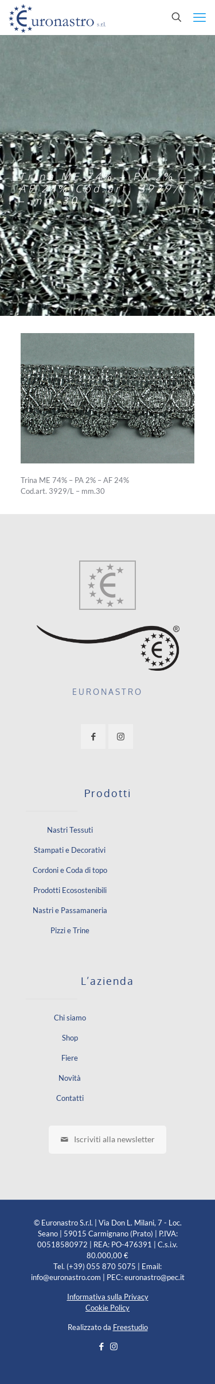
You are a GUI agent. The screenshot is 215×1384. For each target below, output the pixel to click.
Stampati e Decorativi (69, 850)
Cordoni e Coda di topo (70, 870)
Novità (69, 1078)
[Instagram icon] (114, 1346)
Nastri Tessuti (70, 829)
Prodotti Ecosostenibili (70, 890)
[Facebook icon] (101, 1346)
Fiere (69, 1057)
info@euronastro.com (66, 1277)
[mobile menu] (199, 17)
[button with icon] (93, 736)
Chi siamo (70, 1017)
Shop (70, 1037)
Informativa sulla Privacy (107, 1296)
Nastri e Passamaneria (70, 910)
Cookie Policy (107, 1307)
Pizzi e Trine (69, 930)
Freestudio (130, 1327)
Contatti (70, 1098)
